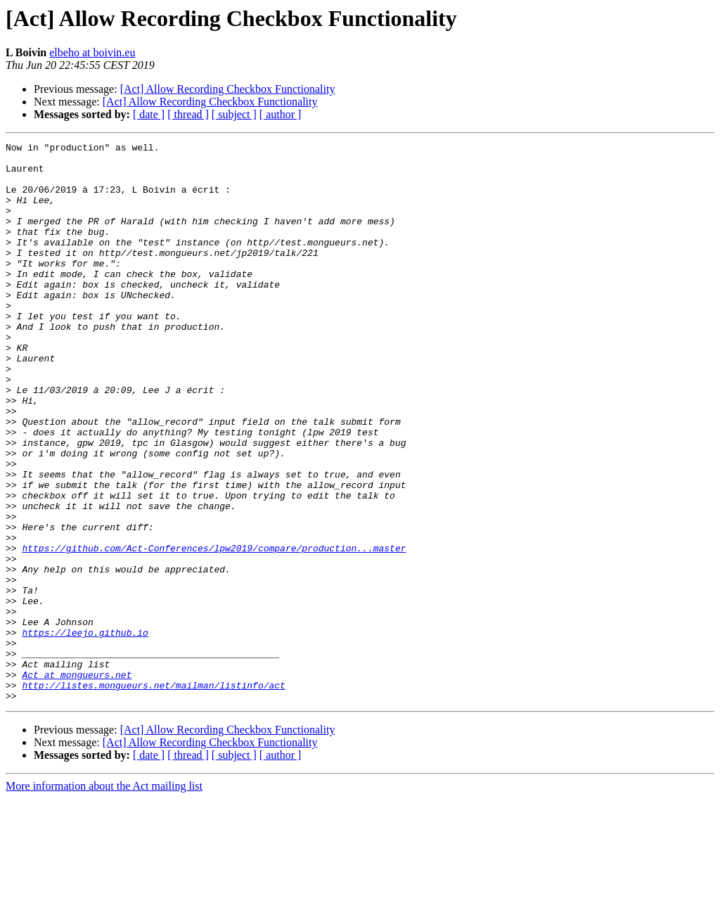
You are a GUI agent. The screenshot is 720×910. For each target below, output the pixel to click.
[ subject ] (234, 114)
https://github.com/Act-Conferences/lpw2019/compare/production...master (214, 630)
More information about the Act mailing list (104, 898)
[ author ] (280, 114)
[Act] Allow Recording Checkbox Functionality (227, 89)
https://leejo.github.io (85, 731)
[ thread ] (188, 114)
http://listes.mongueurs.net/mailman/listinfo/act (153, 794)
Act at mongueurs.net (76, 782)
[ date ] (149, 114)
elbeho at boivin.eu (92, 52)
